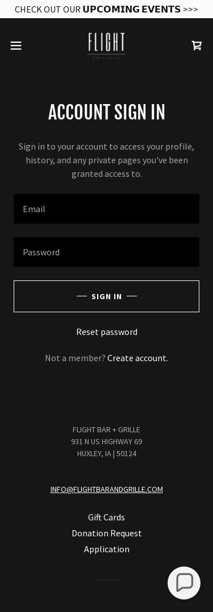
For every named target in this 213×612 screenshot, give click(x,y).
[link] (107, 45)
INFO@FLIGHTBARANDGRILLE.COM (107, 489)
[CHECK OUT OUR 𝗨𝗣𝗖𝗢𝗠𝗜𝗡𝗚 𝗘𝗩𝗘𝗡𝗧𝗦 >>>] (106, 9)
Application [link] (107, 549)
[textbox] (106, 209)
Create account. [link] (137, 357)
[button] (20, 45)
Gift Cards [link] (106, 517)
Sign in (106, 296)
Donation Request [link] (107, 533)
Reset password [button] (106, 331)
